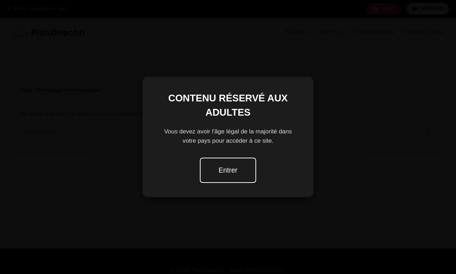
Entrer (227, 170)
